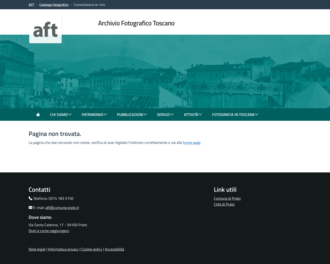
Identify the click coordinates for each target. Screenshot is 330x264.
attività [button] (193, 114)
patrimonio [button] (94, 114)
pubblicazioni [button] (132, 114)
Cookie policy (91, 249)
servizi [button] (165, 114)
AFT (31, 4)
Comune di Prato (227, 198)
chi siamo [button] (61, 114)
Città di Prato (224, 204)
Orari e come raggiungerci (49, 231)
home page (192, 142)
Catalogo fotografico (53, 4)
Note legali (37, 249)
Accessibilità (114, 249)
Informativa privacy (63, 249)
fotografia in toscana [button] (235, 114)
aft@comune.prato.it (62, 207)
